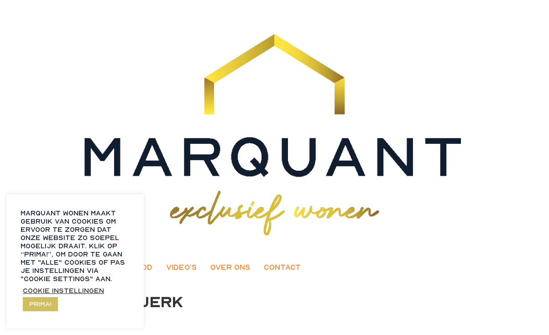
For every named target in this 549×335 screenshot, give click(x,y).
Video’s (181, 267)
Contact (282, 267)
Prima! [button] (40, 304)
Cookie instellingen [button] (63, 290)
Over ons (230, 267)
